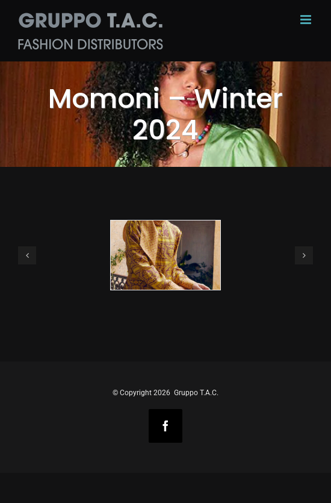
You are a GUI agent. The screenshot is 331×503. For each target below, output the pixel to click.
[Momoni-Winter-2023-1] (165, 255)
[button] (27, 255)
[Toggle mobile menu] (306, 19)
